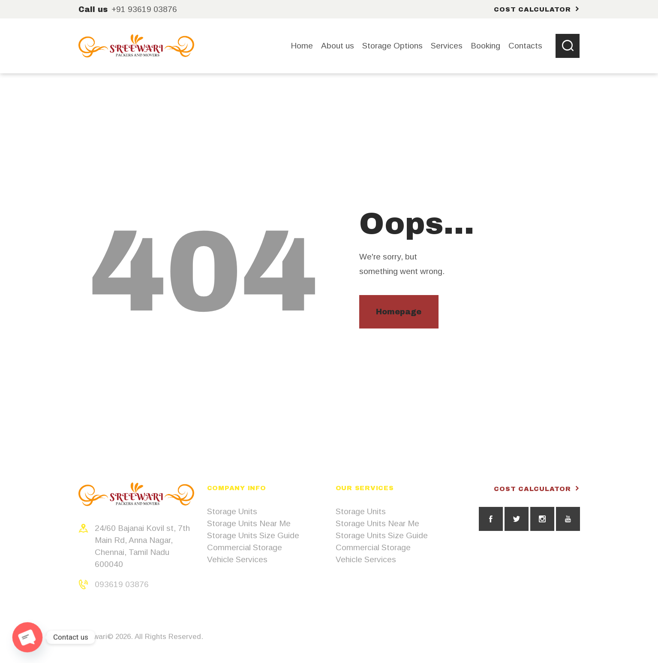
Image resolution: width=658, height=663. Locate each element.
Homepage (398, 311)
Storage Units (232, 511)
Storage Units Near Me (249, 523)
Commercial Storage (244, 547)
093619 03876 (122, 584)
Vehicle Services (237, 559)
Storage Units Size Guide (253, 535)
